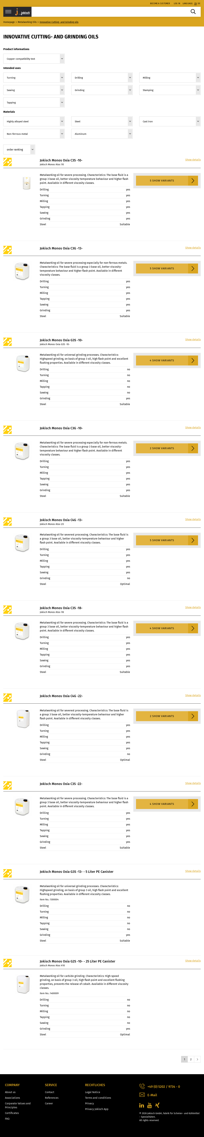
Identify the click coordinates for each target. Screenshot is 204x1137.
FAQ (7, 1118)
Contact (49, 1092)
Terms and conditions (98, 1097)
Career (49, 1103)
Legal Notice (92, 1092)
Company (12, 1085)
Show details (193, 159)
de (199, 3)
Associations (12, 1097)
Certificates (12, 1113)
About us (10, 1092)
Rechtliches (95, 1085)
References (51, 1097)
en (195, 3)
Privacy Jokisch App (96, 1109)
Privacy (89, 1103)
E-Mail (148, 1095)
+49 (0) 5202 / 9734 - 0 (159, 1086)
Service (51, 1085)
